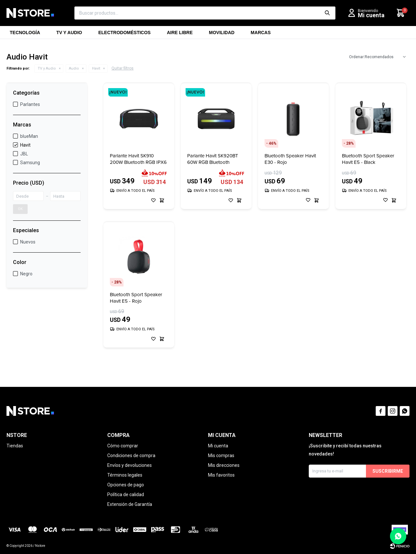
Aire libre (179, 34)
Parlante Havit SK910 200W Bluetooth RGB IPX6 (138, 158)
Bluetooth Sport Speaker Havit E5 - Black (368, 158)
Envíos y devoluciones (129, 465)
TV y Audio (69, 34)
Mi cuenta (218, 445)
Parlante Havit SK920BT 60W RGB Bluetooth (212, 158)
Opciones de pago (125, 484)
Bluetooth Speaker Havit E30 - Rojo (290, 158)
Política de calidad (125, 494)
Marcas (260, 34)
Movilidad (222, 34)
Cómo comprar (122, 445)
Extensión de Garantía (129, 504)
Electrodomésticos (124, 34)
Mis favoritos (221, 475)
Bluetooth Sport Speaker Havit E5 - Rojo (136, 297)
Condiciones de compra (131, 455)
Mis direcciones (224, 465)
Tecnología (25, 34)
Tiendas (14, 445)
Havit (96, 68)
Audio (74, 68)
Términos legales (124, 475)
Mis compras (221, 455)
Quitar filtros (122, 68)
